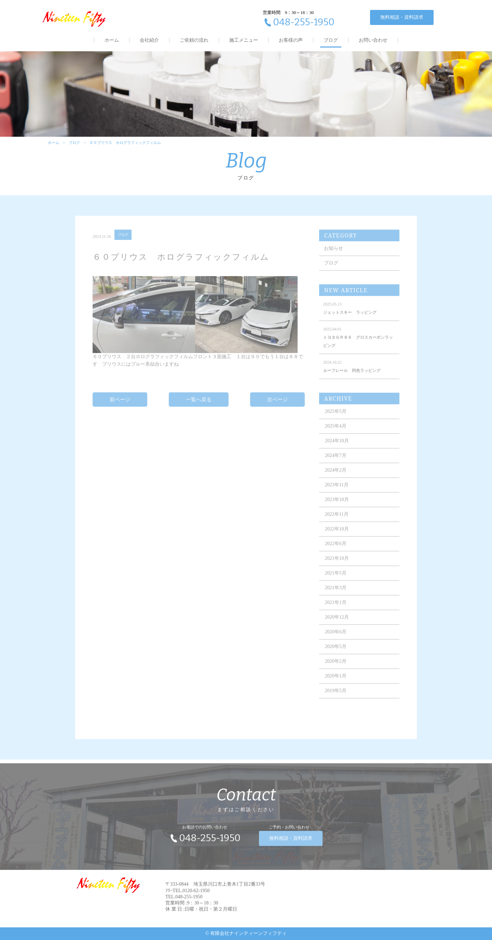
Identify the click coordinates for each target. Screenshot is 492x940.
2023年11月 (336, 490)
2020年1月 (335, 681)
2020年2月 (335, 666)
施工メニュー (243, 40)
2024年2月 (335, 475)
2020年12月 (337, 622)
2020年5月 (335, 651)
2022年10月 (337, 534)
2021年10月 (337, 563)
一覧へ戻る (198, 404)
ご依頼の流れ (194, 40)
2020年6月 (335, 637)
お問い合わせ (373, 40)
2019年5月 (335, 695)
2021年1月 (335, 607)
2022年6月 (335, 548)
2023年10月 (337, 504)
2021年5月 (335, 578)
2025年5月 (335, 416)
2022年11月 (336, 519)
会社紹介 (149, 40)
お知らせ (333, 253)
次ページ (277, 404)
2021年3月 (335, 592)
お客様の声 (291, 40)
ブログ (331, 40)
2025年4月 (335, 431)
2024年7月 (335, 460)
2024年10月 (337, 445)
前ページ (120, 404)
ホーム (112, 40)
